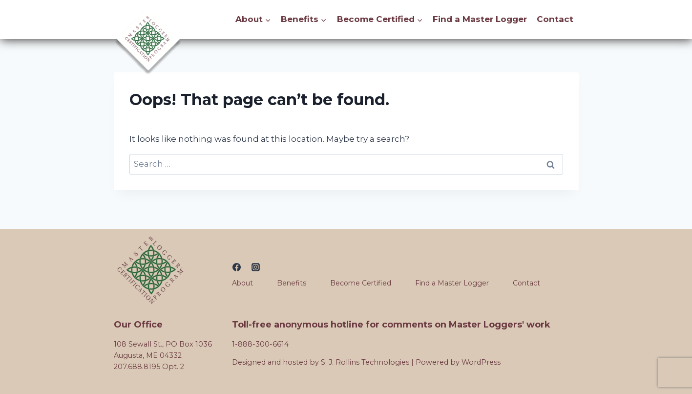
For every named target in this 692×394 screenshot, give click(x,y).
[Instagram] (255, 267)
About (242, 283)
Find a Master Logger (480, 19)
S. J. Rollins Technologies (365, 362)
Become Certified (360, 283)
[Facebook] (236, 267)
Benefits (291, 283)
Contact (555, 19)
